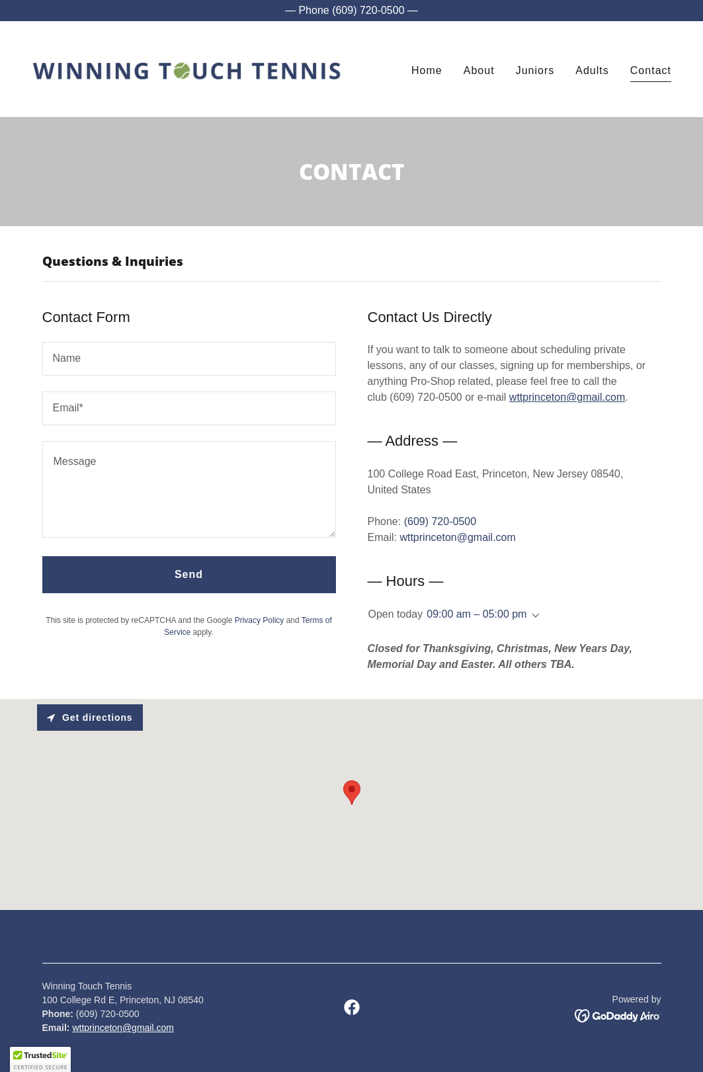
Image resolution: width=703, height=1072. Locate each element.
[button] (533, 615)
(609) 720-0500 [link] (440, 521)
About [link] (479, 70)
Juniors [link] (535, 70)
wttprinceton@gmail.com (567, 397)
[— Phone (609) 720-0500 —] (351, 11)
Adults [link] (592, 70)
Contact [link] (650, 70)
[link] (186, 68)
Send (189, 574)
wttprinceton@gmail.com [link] (457, 537)
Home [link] (426, 70)
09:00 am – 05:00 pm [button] (476, 614)
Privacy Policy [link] (259, 620)
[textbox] (189, 359)
